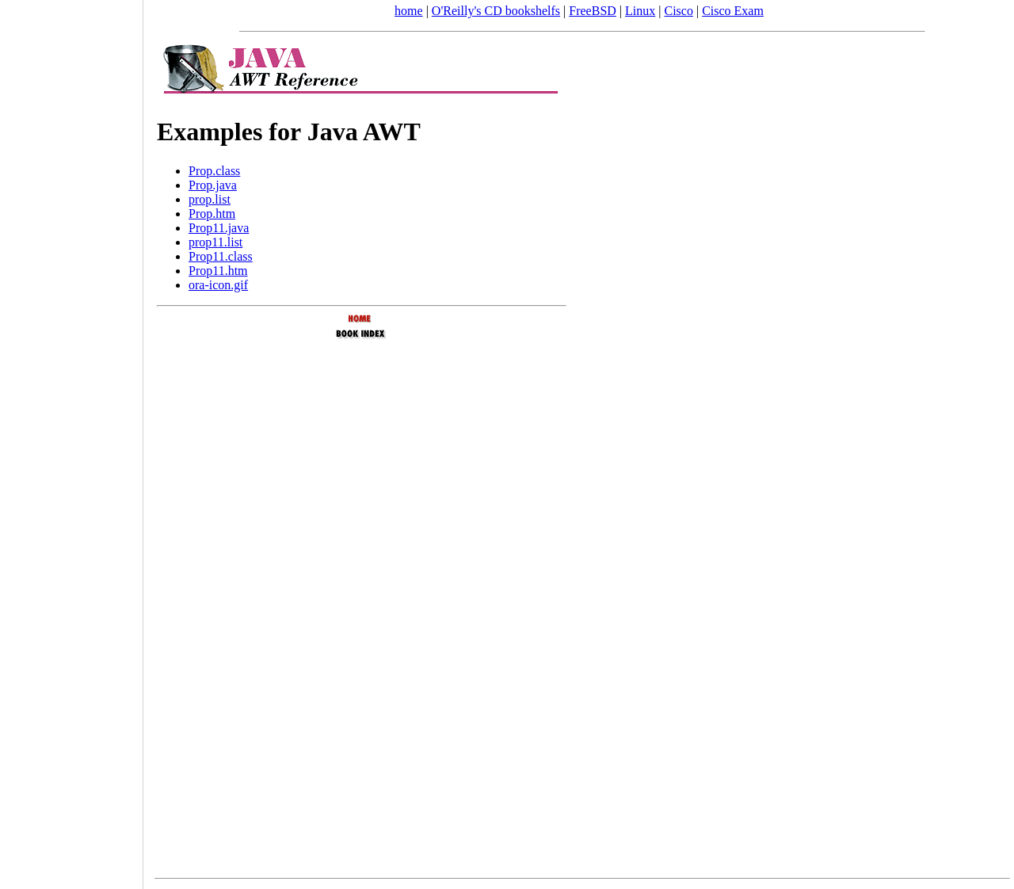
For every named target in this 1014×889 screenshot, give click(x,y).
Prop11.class (221, 256)
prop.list (210, 199)
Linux (640, 10)
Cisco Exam (733, 10)
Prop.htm (212, 213)
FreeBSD (592, 10)
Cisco (678, 10)
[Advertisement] (71, 439)
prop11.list (215, 242)
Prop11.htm (218, 270)
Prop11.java (219, 228)
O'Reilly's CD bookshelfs (496, 10)
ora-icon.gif (218, 285)
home (409, 10)
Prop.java (213, 185)
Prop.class (214, 170)
